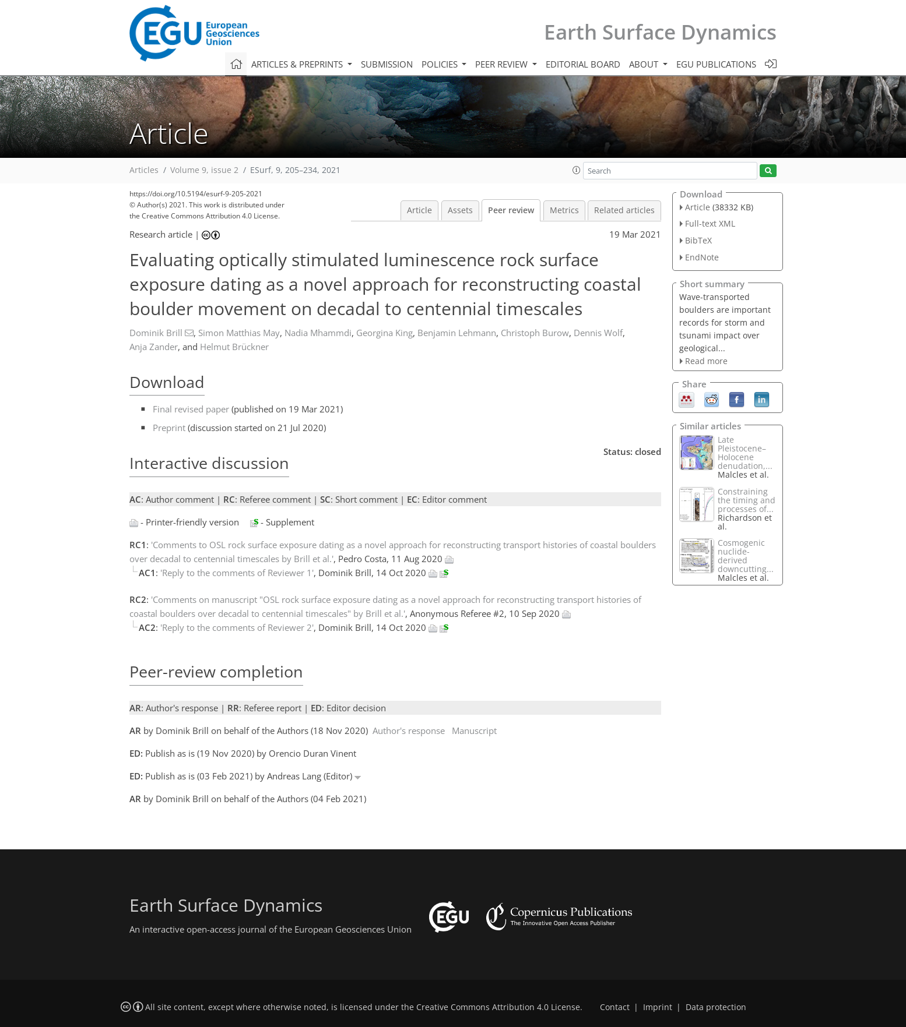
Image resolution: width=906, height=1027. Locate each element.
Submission (387, 64)
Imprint (657, 1007)
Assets (460, 210)
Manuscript (474, 730)
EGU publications (716, 64)
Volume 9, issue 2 (204, 170)
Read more (706, 360)
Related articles (624, 210)
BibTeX (698, 240)
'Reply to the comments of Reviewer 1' (237, 572)
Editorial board (583, 64)
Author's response (409, 730)
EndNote (702, 257)
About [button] (645, 64)
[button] (577, 170)
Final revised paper (191, 409)
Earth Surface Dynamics (660, 31)
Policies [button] (441, 64)
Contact (615, 1007)
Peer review (511, 210)
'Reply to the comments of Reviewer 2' (237, 627)
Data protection (716, 1007)
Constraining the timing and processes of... (746, 500)
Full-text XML (710, 223)
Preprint (169, 427)
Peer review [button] (502, 64)
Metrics (564, 210)
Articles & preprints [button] (298, 64)
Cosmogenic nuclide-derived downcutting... (746, 555)
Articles (144, 170)
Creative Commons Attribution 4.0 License (498, 1007)
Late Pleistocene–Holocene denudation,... (745, 452)
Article (419, 210)
